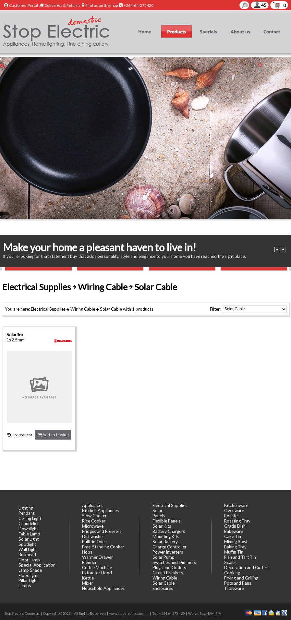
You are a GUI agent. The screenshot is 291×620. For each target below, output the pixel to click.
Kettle (88, 577)
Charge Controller (169, 546)
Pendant (26, 513)
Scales (230, 562)
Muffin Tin (233, 552)
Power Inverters (167, 552)
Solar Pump (163, 557)
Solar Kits (161, 526)
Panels (158, 515)
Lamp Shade (30, 570)
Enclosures (162, 588)
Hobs (87, 552)
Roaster (231, 515)
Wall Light (27, 549)
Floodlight (28, 575)
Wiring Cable (82, 309)
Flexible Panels (166, 520)
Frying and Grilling (241, 577)
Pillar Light (28, 580)
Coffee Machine (97, 567)
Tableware (234, 588)
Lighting (25, 508)
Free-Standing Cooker (103, 546)
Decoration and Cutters (246, 567)
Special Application (36, 565)
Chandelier (28, 523)
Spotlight (27, 544)
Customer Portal (23, 5)
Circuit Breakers (167, 572)
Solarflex (14, 334)
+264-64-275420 (138, 5)
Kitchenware (236, 505)
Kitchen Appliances (100, 510)
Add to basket (53, 434)
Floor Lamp (29, 559)
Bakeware (233, 531)
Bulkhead (27, 554)
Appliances (92, 505)
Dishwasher (93, 536)
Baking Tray (235, 546)
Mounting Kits (165, 536)
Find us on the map (101, 5)
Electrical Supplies (48, 309)
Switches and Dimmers (174, 562)
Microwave (92, 526)
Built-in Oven (94, 541)
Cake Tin (232, 536)
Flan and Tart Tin (240, 557)
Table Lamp (29, 533)
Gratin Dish (235, 526)
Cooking (232, 572)
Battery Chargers (168, 531)
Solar (157, 510)
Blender (89, 562)
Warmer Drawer (97, 557)
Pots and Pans (237, 583)
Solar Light (28, 539)
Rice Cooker (93, 520)
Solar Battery (165, 541)
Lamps (24, 585)
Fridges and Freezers (101, 531)
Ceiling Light (29, 518)
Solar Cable (111, 309)
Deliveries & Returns (62, 5)
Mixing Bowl (235, 541)
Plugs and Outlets (169, 567)
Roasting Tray (237, 520)
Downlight (28, 528)
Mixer (87, 583)
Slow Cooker (94, 515)
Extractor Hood (97, 572)
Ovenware (234, 510)
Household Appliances (103, 588)
